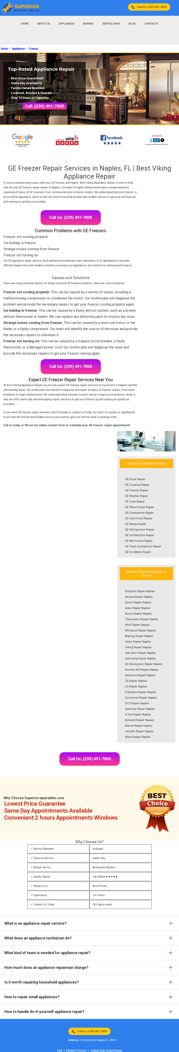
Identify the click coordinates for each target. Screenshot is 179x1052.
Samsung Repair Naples (140, 658)
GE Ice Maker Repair (138, 552)
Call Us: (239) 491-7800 (152, 7)
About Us (43, 23)
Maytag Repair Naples (139, 636)
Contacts (151, 23)
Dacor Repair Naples (138, 602)
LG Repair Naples (136, 686)
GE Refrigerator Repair (139, 529)
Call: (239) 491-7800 (44, 106)
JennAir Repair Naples (139, 731)
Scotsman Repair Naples (141, 697)
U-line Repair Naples (138, 714)
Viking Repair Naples (138, 647)
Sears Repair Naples (138, 641)
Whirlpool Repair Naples (140, 630)
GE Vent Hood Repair (138, 518)
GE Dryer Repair (135, 479)
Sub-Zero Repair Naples (140, 653)
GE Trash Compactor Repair (143, 546)
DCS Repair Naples (137, 703)
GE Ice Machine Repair (139, 535)
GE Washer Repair (136, 496)
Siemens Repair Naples (140, 709)
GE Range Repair (135, 524)
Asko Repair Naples (137, 608)
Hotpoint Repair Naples (140, 591)
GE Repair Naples (136, 681)
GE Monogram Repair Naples (143, 664)
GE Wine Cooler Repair (139, 507)
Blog (132, 23)
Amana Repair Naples (139, 596)
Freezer (33, 48)
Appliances (66, 23)
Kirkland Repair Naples (139, 720)
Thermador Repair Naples (141, 619)
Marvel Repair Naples (138, 725)
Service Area (111, 23)
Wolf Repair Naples (137, 625)
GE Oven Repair (135, 501)
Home (24, 23)
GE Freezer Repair (136, 490)
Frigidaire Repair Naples (140, 692)
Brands (88, 23)
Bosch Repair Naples (138, 613)
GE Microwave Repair (139, 540)
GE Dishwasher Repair (139, 512)
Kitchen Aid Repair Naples (141, 669)
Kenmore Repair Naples (140, 675)
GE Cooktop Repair (137, 484)
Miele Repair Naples (138, 737)
